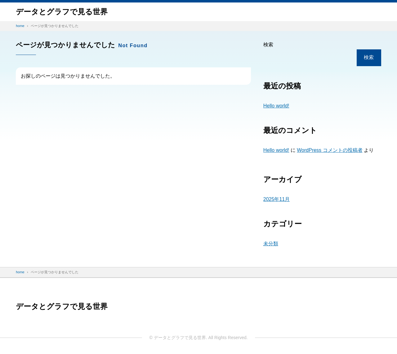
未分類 (270, 243)
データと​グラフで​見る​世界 (62, 11)
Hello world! (276, 105)
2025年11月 (276, 199)
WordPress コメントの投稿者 (329, 150)
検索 (268, 44)
